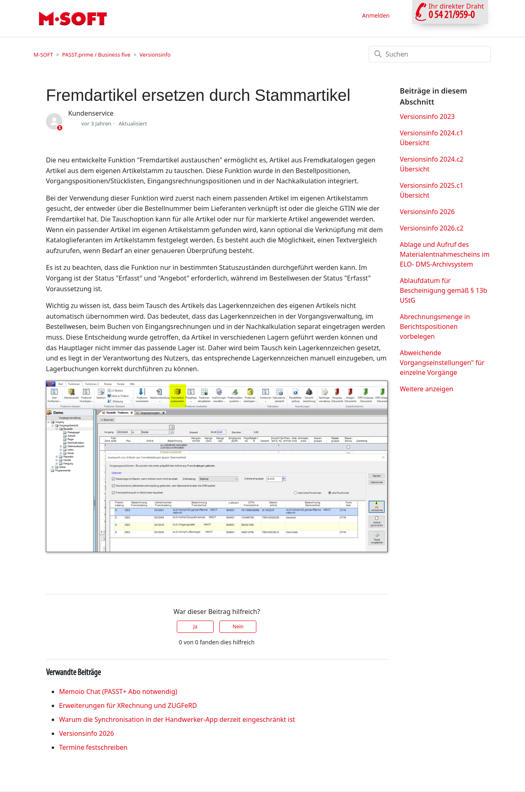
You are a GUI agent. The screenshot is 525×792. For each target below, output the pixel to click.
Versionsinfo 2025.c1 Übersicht (431, 190)
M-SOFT (43, 54)
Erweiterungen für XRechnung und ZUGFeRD (128, 705)
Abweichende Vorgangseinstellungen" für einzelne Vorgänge (442, 362)
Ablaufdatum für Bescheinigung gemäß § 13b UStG (443, 290)
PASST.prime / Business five (96, 54)
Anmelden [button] (376, 15)
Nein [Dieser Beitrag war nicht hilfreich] (238, 626)
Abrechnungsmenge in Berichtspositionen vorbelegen (435, 326)
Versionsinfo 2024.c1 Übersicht (431, 137)
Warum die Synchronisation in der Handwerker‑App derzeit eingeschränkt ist (177, 719)
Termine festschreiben (93, 747)
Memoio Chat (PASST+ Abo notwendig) (118, 691)
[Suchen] (430, 54)
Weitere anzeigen (426, 388)
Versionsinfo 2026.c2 (431, 228)
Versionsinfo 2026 (86, 733)
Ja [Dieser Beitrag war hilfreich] (195, 626)
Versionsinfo (155, 54)
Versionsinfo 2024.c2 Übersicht (431, 164)
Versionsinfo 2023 (427, 116)
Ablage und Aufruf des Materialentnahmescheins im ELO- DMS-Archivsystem (445, 254)
